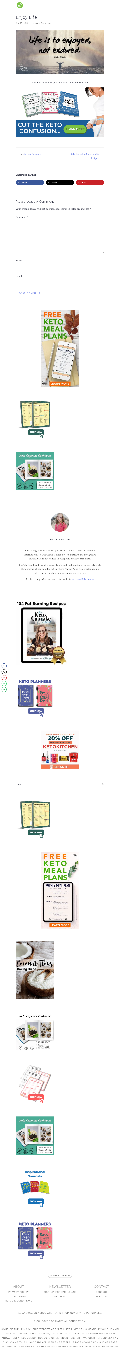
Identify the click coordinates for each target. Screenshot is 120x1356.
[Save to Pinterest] (90, 182)
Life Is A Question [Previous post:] (32, 154)
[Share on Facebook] (30, 182)
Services (101, 1296)
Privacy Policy (18, 1292)
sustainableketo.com (83, 579)
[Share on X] (60, 182)
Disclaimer (18, 1296)
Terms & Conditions (18, 1300)
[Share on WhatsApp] (4, 683)
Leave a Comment (42, 23)
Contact (102, 1292)
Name (19, 260)
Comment (22, 217)
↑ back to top (60, 1275)
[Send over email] (4, 689)
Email (19, 276)
